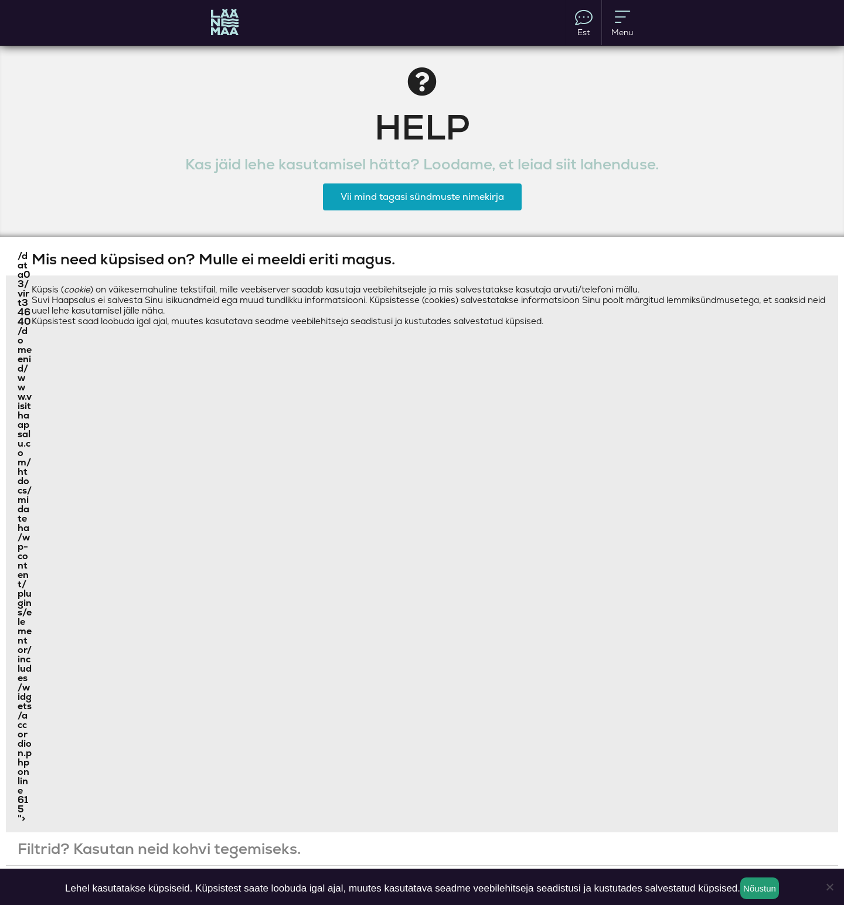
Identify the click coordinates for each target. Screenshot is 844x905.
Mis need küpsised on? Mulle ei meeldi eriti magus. (213, 259)
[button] (422, 259)
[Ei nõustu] (829, 887)
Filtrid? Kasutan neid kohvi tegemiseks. (159, 849)
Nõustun (759, 888)
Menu (622, 23)
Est (584, 23)
